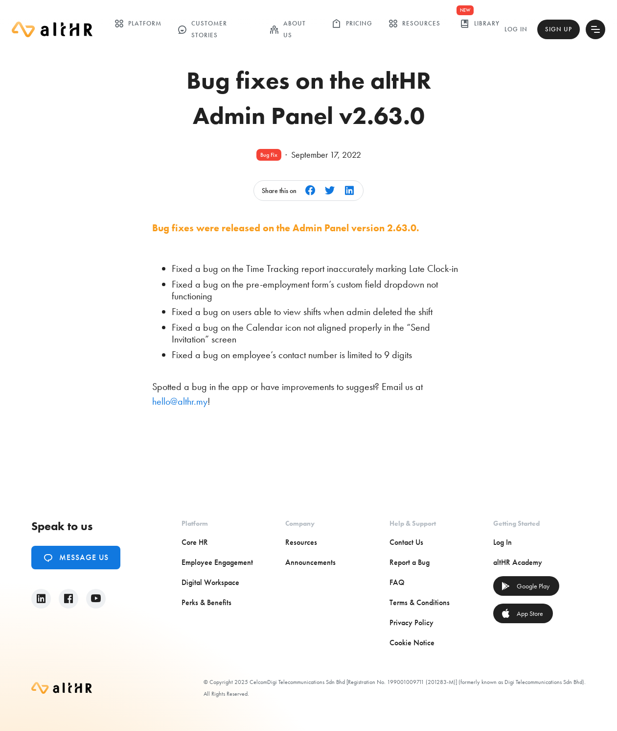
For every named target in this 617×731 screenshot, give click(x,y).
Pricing (352, 23)
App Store (522, 613)
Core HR (195, 542)
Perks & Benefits (206, 602)
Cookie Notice (411, 642)
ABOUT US (287, 29)
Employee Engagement (217, 562)
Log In (515, 29)
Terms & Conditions (419, 602)
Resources (414, 23)
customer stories (202, 29)
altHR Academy (517, 562)
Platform (137, 23)
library (480, 23)
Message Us (76, 557)
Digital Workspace (210, 582)
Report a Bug (409, 562)
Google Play (525, 586)
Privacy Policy (411, 622)
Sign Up (558, 29)
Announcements (310, 562)
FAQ (397, 582)
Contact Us (406, 542)
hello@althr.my (179, 401)
